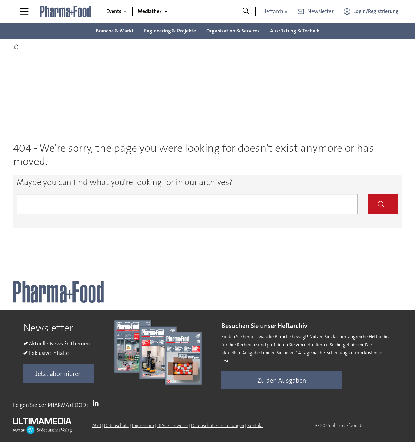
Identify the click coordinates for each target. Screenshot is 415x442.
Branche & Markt (115, 30)
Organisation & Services (233, 30)
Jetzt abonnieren (58, 374)
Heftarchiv (274, 11)
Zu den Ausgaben (281, 380)
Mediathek (150, 11)
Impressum (143, 425)
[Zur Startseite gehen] (66, 11)
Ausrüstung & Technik (294, 30)
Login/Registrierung (375, 11)
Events (113, 11)
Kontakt (255, 425)
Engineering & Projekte (170, 30)
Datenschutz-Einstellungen (217, 425)
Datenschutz (116, 425)
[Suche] (245, 11)
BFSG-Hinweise (172, 425)
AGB (96, 425)
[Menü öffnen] (24, 11)
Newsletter (320, 11)
